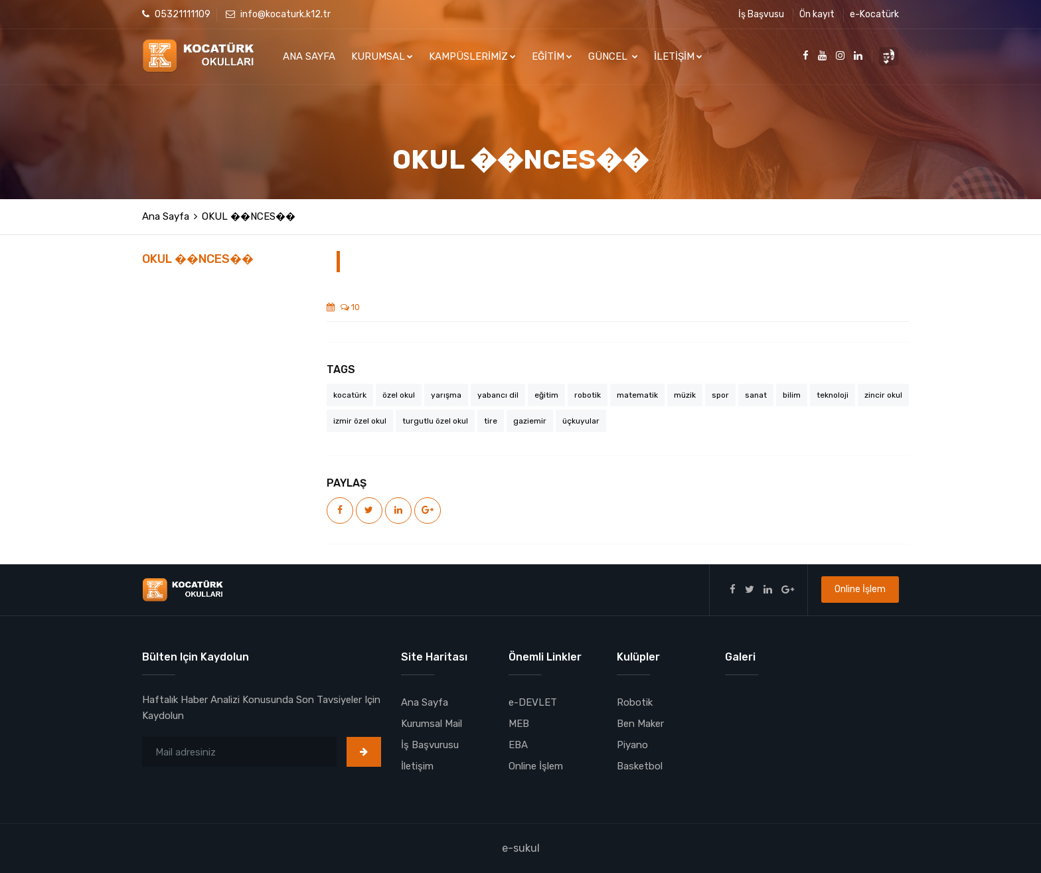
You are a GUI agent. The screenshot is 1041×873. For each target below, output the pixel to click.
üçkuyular (581, 421)
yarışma (446, 395)
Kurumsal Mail (431, 724)
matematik (637, 395)
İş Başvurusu (430, 745)
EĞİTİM (552, 56)
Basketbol (640, 766)
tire (490, 421)
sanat (756, 395)
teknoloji (832, 395)
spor (720, 395)
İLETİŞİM (678, 56)
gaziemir (529, 421)
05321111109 (176, 14)
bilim (792, 395)
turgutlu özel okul (435, 421)
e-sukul (521, 848)
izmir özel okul (359, 421)
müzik (685, 395)
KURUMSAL (382, 56)
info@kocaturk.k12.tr (278, 14)
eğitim (546, 395)
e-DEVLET (533, 702)
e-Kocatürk (874, 14)
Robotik (635, 702)
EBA (518, 745)
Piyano (632, 745)
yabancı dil (498, 395)
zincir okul (883, 395)
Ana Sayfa (165, 216)
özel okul (398, 395)
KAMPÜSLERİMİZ (472, 56)
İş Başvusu (761, 14)
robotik (587, 395)
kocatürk (349, 395)
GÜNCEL (613, 56)
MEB (519, 724)
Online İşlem (860, 589)
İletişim (417, 766)
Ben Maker (640, 724)
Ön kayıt (817, 14)
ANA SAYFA (309, 56)
